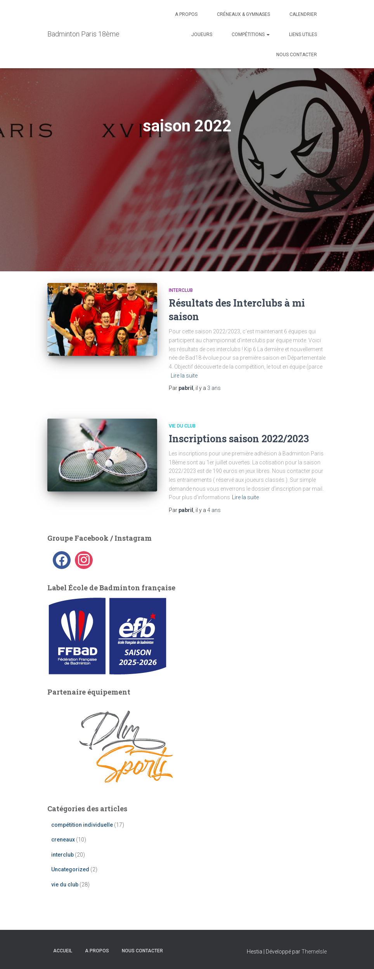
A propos (186, 14)
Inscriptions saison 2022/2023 (239, 438)
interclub (181, 290)
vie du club (182, 426)
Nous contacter (296, 54)
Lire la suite (184, 375)
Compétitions (251, 34)
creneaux (63, 839)
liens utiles (303, 34)
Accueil (62, 950)
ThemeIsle (314, 951)
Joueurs (201, 34)
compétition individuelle (82, 825)
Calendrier (303, 14)
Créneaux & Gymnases (243, 14)
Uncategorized (70, 869)
